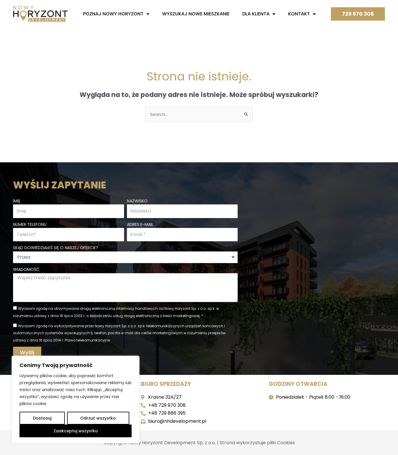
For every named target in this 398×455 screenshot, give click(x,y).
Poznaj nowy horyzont (116, 14)
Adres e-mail (140, 224)
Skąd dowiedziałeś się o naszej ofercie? (55, 248)
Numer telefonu (29, 224)
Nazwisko (137, 201)
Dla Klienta (258, 14)
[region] (75, 399)
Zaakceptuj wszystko (75, 431)
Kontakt (302, 14)
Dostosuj (42, 418)
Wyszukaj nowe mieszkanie (196, 13)
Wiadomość (26, 269)
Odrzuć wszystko (98, 418)
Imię (16, 201)
